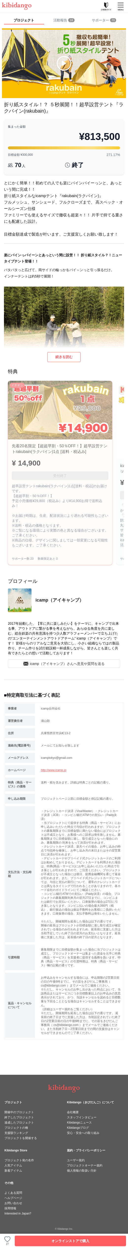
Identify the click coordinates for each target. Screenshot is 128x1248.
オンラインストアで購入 (70, 1241)
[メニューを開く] (120, 6)
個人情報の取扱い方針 (81, 1170)
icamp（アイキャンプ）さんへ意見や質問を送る (63, 663)
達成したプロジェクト (19, 1122)
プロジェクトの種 (16, 1127)
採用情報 (10, 1208)
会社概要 (73, 1112)
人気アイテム (13, 1165)
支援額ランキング (16, 1133)
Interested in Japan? (17, 1213)
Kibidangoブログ (78, 1127)
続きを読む (64, 357)
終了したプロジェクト (19, 1117)
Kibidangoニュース (79, 1122)
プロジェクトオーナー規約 (84, 1165)
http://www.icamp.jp (53, 770)
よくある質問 (13, 1193)
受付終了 (60, 476)
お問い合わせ (13, 1203)
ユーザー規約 (76, 1160)
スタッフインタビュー (81, 1117)
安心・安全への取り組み (83, 1133)
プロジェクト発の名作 (19, 1160)
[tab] (64, 20)
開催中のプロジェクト (19, 1112)
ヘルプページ (13, 1198)
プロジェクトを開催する (20, 1138)
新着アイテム (13, 1170)
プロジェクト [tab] (24, 20)
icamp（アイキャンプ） (59, 600)
